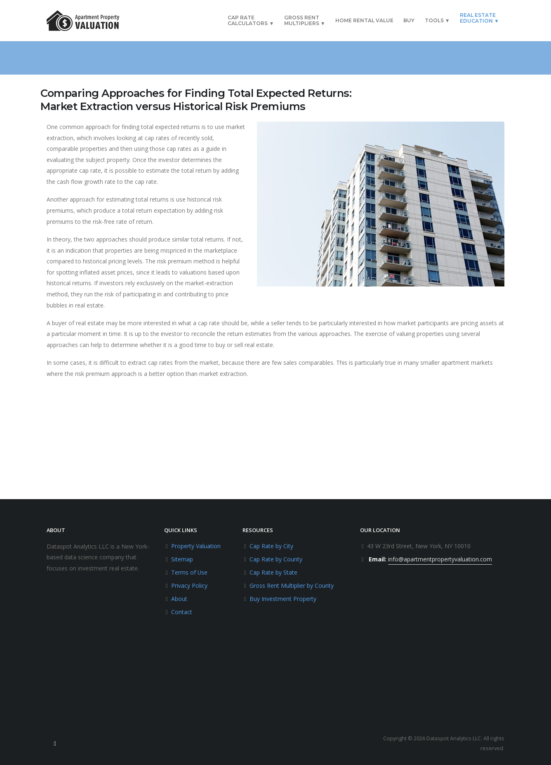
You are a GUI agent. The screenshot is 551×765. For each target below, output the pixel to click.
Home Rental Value (364, 20)
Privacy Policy (189, 585)
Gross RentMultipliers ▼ (304, 20)
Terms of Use (189, 572)
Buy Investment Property (283, 599)
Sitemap (182, 559)
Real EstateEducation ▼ (479, 18)
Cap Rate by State (273, 572)
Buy (408, 20)
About (179, 599)
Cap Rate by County (276, 559)
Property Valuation (196, 546)
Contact (181, 612)
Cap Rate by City (271, 546)
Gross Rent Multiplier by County (292, 585)
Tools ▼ (437, 20)
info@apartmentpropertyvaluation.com (440, 559)
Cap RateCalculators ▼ (251, 20)
